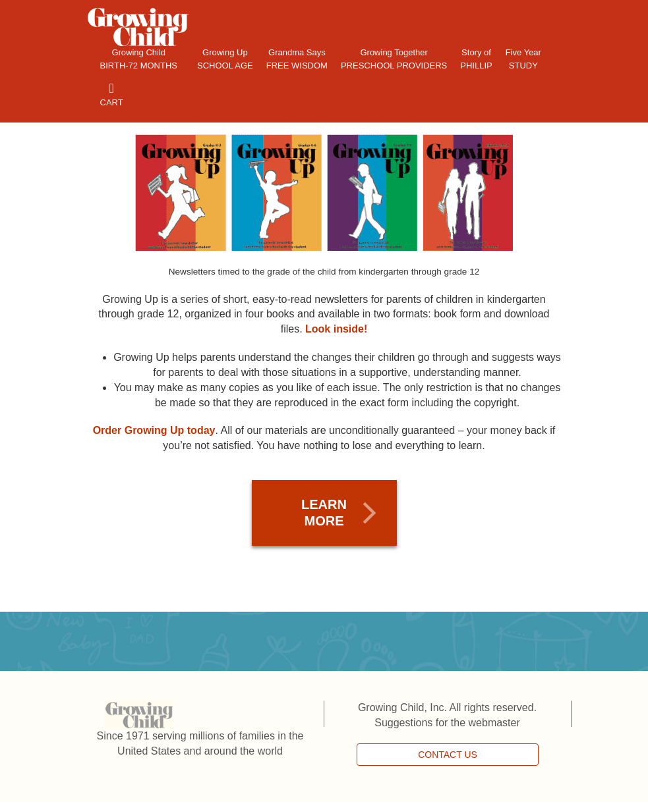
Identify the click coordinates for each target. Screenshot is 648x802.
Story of (476, 59)
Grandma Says (297, 59)
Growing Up (225, 59)
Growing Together (394, 59)
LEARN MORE (324, 512)
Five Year (523, 59)
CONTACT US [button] (447, 754)
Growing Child (139, 59)
